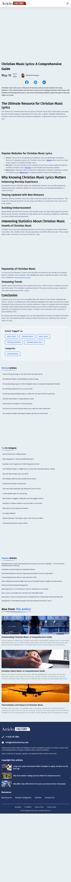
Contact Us (52, 865)
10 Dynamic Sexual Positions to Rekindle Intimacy (18, 637)
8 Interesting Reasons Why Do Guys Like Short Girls (19, 645)
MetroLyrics (24, 240)
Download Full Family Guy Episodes (14, 551)
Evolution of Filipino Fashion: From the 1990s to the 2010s (22, 571)
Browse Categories (24, 865)
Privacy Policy (51, 875)
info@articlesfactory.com (16, 810)
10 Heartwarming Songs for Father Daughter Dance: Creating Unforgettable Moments (31, 452)
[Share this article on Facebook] (27, 82)
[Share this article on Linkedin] (44, 82)
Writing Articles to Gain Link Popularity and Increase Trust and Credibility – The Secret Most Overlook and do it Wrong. (33, 632)
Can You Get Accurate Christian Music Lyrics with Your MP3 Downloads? (27, 476)
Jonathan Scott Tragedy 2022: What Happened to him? (21, 532)
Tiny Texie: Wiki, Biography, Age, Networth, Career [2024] (22, 556)
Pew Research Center (23, 345)
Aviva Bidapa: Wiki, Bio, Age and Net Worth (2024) (19, 546)
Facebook (18, 875)
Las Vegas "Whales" (9, 581)
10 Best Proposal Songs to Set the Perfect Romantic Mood (22, 442)
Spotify (26, 358)
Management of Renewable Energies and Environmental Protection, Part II (27, 668)
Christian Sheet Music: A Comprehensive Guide (18, 466)
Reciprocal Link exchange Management (15, 653)
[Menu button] (67, 3)
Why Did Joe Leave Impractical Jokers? (15, 576)
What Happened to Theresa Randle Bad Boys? (18, 527)
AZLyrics (28, 235)
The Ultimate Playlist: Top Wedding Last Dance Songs (21, 447)
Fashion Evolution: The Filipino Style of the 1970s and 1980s (23, 586)
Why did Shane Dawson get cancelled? (15, 542)
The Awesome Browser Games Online (15, 591)
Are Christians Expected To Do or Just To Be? (18, 457)
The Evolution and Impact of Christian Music (17, 471)
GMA (38, 302)
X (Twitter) (28, 875)
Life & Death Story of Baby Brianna (14, 522)
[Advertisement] (35, 23)
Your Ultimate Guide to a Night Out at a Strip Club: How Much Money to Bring (29, 537)
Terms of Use (39, 875)
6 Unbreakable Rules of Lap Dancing (15, 561)
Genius (49, 228)
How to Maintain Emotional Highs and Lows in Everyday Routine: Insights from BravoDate (32, 649)
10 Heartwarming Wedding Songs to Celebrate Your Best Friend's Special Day (29, 461)
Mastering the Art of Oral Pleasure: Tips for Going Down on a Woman (25, 657)
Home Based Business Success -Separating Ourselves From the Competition (27, 641)
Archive (39, 865)
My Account (7, 865)
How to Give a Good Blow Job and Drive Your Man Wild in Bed (22, 661)
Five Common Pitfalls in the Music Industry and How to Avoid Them (25, 481)
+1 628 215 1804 (11, 804)
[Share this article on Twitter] (35, 82)
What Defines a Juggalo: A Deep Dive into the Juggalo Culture (23, 566)
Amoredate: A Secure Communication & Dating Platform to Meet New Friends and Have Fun (32, 665)
